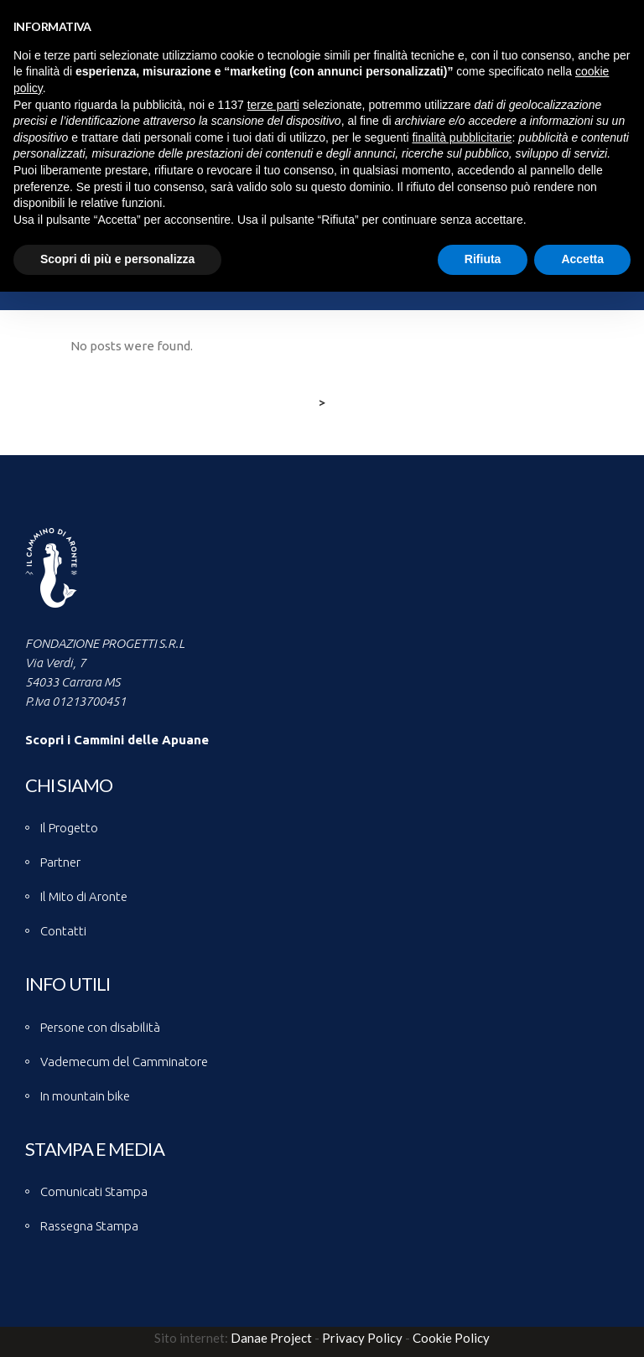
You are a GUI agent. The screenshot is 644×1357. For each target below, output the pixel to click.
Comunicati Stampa (94, 1191)
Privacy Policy (362, 1337)
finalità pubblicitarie (462, 137)
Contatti (63, 931)
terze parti (273, 104)
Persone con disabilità (100, 1027)
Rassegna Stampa (89, 1226)
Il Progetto (69, 828)
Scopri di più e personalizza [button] (117, 259)
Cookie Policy (451, 1337)
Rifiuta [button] (483, 259)
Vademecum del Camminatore (124, 1061)
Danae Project (270, 1337)
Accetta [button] (582, 259)
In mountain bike (85, 1096)
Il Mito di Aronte (83, 896)
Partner (60, 862)
